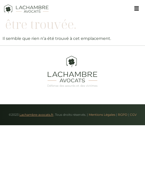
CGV (133, 115)
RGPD (122, 115)
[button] (136, 9)
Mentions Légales (102, 115)
